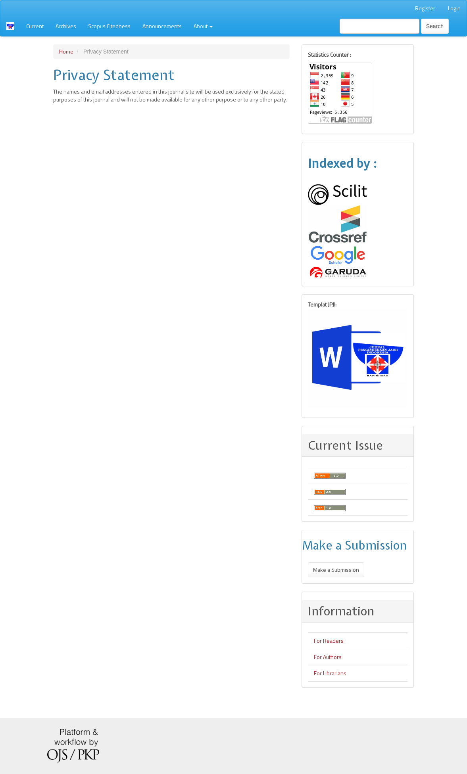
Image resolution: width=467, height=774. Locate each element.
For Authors (328, 657)
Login (454, 8)
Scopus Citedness (109, 26)
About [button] (203, 26)
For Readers (329, 640)
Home (66, 51)
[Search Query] (379, 26)
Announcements (162, 26)
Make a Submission (336, 569)
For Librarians (330, 673)
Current (35, 26)
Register (425, 8)
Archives (66, 26)
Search (435, 26)
